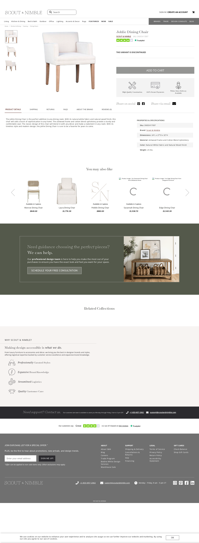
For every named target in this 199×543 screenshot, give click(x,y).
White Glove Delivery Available (178, 92)
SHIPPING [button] (34, 109)
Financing (129, 494)
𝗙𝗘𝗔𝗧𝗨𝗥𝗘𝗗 (94, 21)
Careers (104, 489)
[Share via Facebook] (143, 103)
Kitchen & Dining (18, 21)
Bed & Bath (32, 21)
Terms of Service (157, 482)
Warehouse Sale (108, 500)
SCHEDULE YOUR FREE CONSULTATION (54, 270)
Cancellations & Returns (132, 487)
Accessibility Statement (155, 493)
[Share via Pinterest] (138, 103)
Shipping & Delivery (134, 482)
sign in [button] (162, 12)
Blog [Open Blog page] (103, 486)
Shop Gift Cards (181, 486)
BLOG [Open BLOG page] (192, 21)
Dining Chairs (34, 26)
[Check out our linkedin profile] (192, 516)
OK (172, 537)
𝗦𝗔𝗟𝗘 (110, 21)
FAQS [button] (65, 109)
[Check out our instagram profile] (175, 516)
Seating (25, 26)
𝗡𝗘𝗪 (103, 21)
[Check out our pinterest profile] (181, 516)
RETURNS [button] (50, 109)
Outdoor (43, 21)
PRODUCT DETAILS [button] (13, 109)
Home (7, 26)
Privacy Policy (156, 486)
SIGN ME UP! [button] (47, 492)
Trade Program (108, 492)
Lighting (60, 21)
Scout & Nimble (123, 36)
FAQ (127, 491)
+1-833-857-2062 (137, 446)
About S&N (106, 482)
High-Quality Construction (132, 92)
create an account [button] (178, 12)
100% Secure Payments (155, 92)
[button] (193, 12)
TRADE (166, 21)
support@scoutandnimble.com (163, 446)
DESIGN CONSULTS (179, 21)
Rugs (84, 21)
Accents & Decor (73, 21)
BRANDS (157, 21)
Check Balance (180, 482)
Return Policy (156, 489)
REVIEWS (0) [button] (107, 109)
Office (51, 21)
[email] (20, 492)
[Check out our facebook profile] (187, 516)
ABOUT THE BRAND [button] (85, 109)
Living (6, 21)
